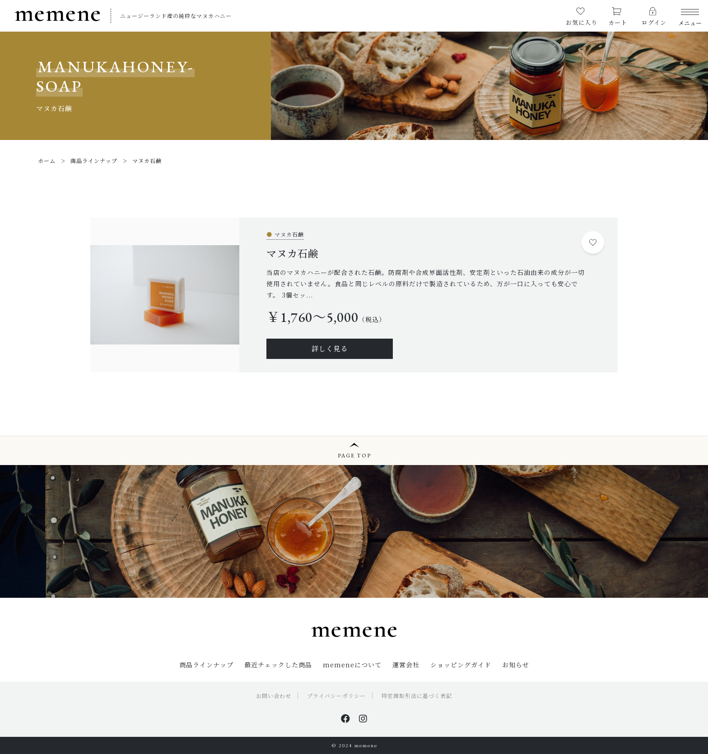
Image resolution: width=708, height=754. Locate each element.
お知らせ (515, 664)
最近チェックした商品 (278, 664)
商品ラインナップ (206, 664)
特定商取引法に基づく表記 (417, 695)
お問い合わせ (273, 695)
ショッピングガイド (460, 664)
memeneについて (352, 664)
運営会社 (405, 664)
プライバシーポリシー (336, 695)
